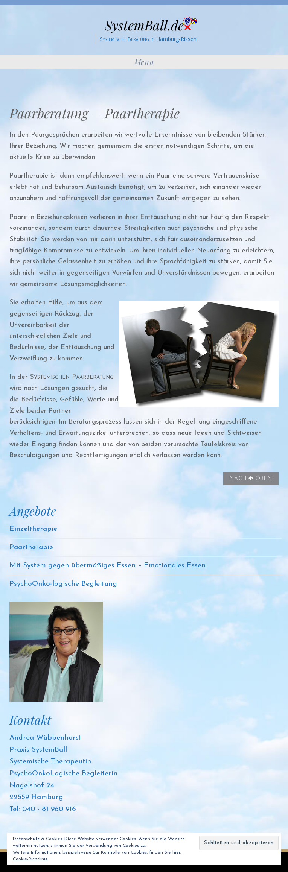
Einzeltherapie (33, 529)
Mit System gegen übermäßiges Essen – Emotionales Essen (107, 565)
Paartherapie (31, 547)
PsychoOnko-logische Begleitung (63, 584)
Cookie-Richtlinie (30, 859)
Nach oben (251, 478)
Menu (144, 62)
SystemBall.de (144, 25)
